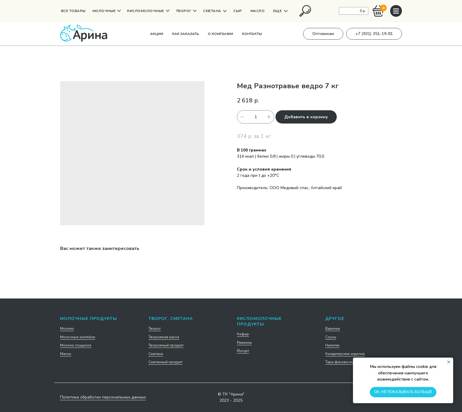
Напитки (332, 345)
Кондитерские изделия (345, 353)
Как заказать (185, 33)
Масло (65, 353)
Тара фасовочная (341, 362)
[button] (323, 34)
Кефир (243, 334)
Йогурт (243, 350)
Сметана (155, 353)
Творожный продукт (166, 345)
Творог (154, 328)
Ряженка (244, 342)
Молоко (67, 328)
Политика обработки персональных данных (103, 397)
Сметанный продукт (165, 362)
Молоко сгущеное (75, 345)
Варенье (332, 328)
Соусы (330, 337)
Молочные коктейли (77, 337)
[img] (305, 11)
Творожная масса (163, 337)
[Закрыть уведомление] (449, 362)
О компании (220, 33)
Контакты (252, 33)
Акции (156, 33)
